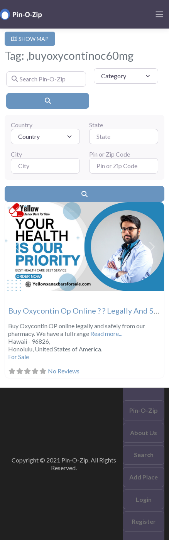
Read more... (106, 333)
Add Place (143, 477)
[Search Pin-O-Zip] (46, 79)
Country (21, 124)
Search (144, 454)
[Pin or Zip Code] (123, 166)
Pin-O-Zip (143, 410)
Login (144, 499)
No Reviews (63, 371)
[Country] (45, 136)
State (96, 124)
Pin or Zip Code (109, 154)
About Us (143, 432)
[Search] (47, 100)
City (16, 154)
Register (144, 521)
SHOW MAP (30, 38)
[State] (123, 136)
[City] (45, 166)
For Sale (18, 356)
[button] (17, 247)
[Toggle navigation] (159, 14)
